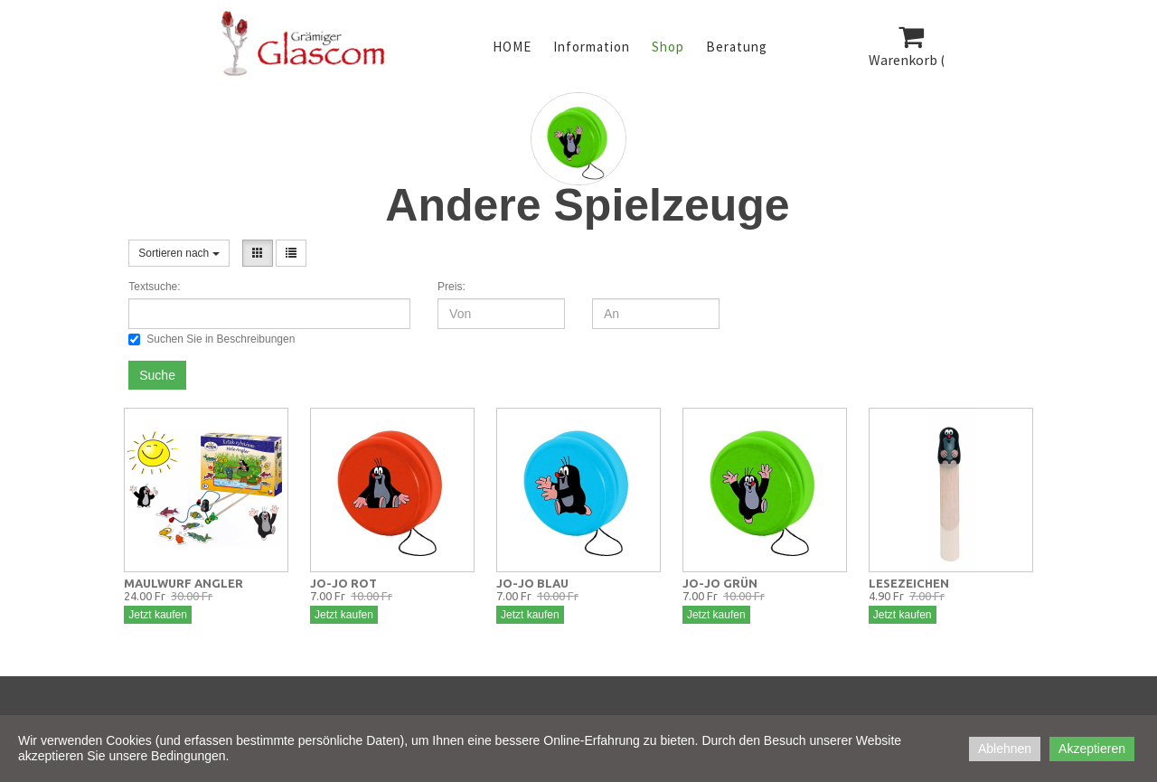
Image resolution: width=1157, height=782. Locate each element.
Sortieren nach (178, 253)
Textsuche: (154, 286)
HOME (512, 46)
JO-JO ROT (343, 583)
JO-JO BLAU (532, 583)
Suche (157, 375)
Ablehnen (1004, 748)
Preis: (451, 286)
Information (591, 46)
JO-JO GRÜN (719, 583)
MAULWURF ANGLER (183, 583)
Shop (668, 46)
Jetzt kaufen (157, 614)
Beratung (736, 46)
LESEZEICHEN (909, 583)
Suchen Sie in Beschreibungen (211, 339)
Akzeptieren (1091, 748)
